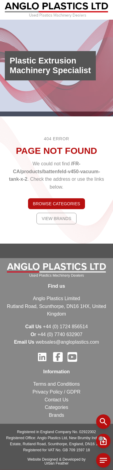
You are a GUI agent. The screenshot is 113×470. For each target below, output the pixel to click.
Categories (56, 407)
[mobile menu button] (103, 441)
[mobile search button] (103, 421)
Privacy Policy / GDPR (56, 391)
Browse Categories (56, 203)
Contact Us (56, 399)
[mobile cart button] (103, 460)
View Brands (56, 218)
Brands (56, 415)
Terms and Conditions (56, 384)
